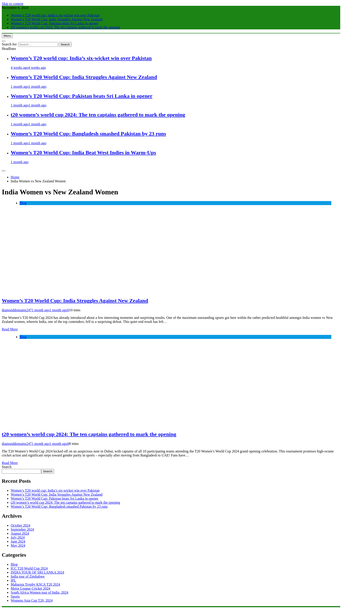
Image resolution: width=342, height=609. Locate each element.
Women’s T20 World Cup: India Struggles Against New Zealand (56, 19)
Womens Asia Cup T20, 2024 (32, 600)
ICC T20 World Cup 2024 (29, 568)
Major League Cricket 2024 (30, 588)
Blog (23, 203)
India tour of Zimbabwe (28, 576)
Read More (10, 329)
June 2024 (18, 541)
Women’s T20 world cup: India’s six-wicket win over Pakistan (55, 15)
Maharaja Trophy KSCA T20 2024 (35, 584)
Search (7, 467)
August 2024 (20, 533)
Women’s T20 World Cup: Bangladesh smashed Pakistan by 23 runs (88, 133)
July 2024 (18, 537)
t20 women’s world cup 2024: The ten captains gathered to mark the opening (65, 27)
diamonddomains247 (17, 310)
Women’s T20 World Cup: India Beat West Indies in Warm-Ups (83, 152)
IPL (13, 580)
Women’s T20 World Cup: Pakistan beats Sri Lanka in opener (54, 23)
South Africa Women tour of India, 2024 (39, 592)
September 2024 (22, 529)
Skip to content (12, 4)
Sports (15, 596)
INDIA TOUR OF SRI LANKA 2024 (37, 572)
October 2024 (20, 525)
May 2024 (18, 545)
